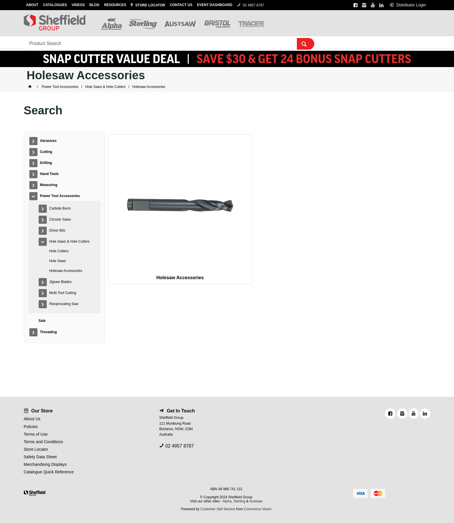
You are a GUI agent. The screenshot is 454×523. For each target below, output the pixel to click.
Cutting (66, 42)
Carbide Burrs (60, 208)
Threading (265, 42)
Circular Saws (60, 219)
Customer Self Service (217, 509)
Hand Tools (124, 42)
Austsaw (255, 501)
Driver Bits (57, 230)
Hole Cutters (59, 251)
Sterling (240, 501)
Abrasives (37, 42)
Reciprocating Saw (63, 304)
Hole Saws (57, 261)
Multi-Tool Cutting (62, 293)
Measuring (157, 42)
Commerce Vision (257, 509)
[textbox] (342, 23)
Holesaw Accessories (65, 271)
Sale (243, 42)
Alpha (227, 501)
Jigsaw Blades (60, 282)
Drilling (93, 42)
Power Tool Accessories (203, 42)
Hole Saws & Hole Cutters (69, 241)
